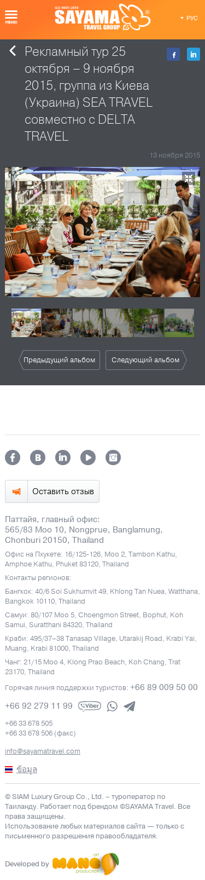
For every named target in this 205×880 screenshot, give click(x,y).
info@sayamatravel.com (42, 751)
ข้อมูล (26, 769)
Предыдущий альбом (59, 360)
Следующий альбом (145, 360)
